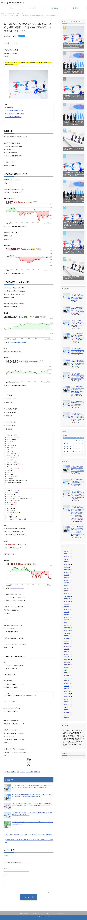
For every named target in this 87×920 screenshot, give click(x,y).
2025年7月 (66, 577)
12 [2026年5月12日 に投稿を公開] (67, 446)
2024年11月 (67, 598)
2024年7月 (66, 609)
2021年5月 (66, 709)
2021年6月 (66, 707)
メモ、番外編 (54, 8)
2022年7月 (66, 672)
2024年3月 (66, 620)
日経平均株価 (37, 772)
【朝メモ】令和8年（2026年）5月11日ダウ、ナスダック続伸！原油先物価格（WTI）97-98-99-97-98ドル (74, 45)
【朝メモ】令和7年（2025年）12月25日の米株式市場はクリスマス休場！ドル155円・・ (74, 97)
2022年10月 (67, 664)
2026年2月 (66, 559)
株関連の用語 (24, 913)
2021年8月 (66, 701)
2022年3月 (66, 683)
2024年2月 (66, 622)
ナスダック (22, 772)
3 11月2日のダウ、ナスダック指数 (14, 113)
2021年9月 (66, 699)
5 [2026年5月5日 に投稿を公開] (67, 443)
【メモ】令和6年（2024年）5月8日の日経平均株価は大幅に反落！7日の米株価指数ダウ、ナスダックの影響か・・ (74, 71)
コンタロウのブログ (13, 3)
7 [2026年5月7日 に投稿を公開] (73, 443)
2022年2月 (66, 686)
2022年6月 (66, 675)
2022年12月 (67, 659)
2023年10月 (67, 633)
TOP (8, 13)
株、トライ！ (32, 8)
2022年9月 (66, 667)
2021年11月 (67, 694)
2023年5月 (66, 646)
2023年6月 (66, 643)
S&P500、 (13, 772)
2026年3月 (66, 556)
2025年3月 (66, 588)
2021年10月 (67, 696)
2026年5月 (66, 551)
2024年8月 (66, 606)
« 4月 (64, 454)
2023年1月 (66, 657)
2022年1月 (66, 688)
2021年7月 (66, 704)
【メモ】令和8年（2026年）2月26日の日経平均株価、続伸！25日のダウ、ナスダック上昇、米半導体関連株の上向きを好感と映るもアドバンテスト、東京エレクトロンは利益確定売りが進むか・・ (74, 198)
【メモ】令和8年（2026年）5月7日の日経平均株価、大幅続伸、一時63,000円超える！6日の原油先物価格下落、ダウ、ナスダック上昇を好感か (77, 391)
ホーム (11, 8)
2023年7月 (66, 641)
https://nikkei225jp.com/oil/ (17, 588)
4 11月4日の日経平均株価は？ (13, 117)
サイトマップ (47, 913)
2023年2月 (66, 654)
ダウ (18, 772)
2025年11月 (67, 567)
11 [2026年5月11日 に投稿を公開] (64, 446)
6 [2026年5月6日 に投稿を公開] (70, 443)
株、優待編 (75, 8)
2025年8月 (66, 575)
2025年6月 (66, 580)
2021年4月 (66, 712)
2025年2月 (66, 590)
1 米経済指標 (9, 107)
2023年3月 (66, 651)
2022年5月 (66, 678)
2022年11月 (67, 662)
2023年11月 (67, 630)
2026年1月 (66, 561)
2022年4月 (66, 680)
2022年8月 (66, 670)
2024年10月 (67, 601)
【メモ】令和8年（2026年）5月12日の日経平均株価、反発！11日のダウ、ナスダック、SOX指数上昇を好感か (74, 123)
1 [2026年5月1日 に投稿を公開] (76, 440)
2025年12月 (67, 564)
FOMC (8, 772)
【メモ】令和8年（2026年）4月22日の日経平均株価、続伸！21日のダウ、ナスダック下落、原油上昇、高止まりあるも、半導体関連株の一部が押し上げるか (77, 531)
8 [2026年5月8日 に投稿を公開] (76, 443)
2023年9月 (66, 635)
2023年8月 (66, 638)
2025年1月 (66, 593)
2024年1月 (66, 625)
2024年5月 (66, 614)
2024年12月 (67, 596)
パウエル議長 (29, 772)
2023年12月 (67, 627)
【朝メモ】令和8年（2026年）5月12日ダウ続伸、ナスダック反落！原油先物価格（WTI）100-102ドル (74, 174)
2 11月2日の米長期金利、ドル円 (14, 110)
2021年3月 (66, 715)
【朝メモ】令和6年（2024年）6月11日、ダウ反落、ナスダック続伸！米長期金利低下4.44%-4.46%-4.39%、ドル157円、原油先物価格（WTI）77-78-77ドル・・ (32, 805)
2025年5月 (66, 583)
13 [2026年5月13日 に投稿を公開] (70, 446)
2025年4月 (66, 585)
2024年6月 (66, 612)
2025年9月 (66, 572)
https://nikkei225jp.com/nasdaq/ (19, 342)
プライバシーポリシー (61, 913)
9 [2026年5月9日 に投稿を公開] (79, 443)
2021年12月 (67, 691)
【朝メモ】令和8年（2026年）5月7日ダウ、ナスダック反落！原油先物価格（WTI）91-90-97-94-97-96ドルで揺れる (77, 376)
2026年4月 (66, 553)
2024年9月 (66, 604)
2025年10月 (67, 569)
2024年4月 (66, 617)
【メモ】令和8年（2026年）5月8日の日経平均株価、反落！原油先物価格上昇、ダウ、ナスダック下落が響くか (77, 363)
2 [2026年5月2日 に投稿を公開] (79, 440)
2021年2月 (66, 717)
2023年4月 (66, 649)
